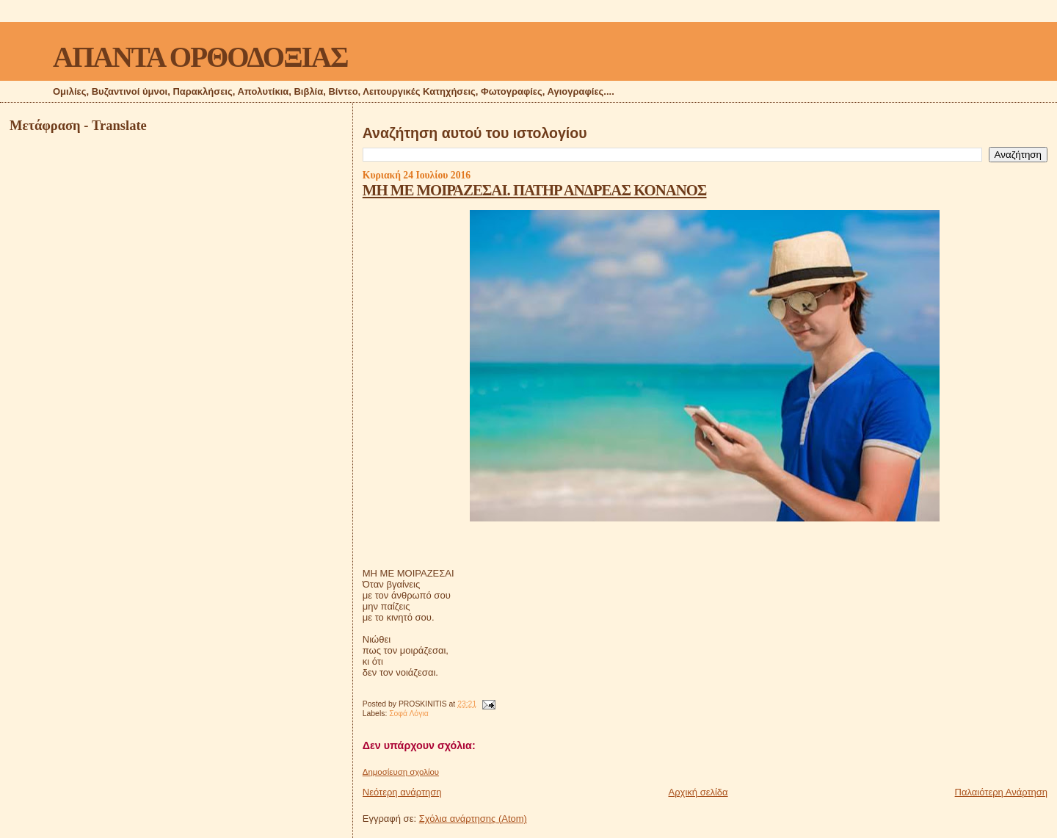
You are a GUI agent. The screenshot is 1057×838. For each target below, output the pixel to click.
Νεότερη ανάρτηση (402, 792)
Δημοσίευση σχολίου (401, 771)
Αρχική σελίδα (698, 792)
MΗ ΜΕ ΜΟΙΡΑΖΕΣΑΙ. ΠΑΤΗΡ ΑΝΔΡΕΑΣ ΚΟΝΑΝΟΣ (535, 189)
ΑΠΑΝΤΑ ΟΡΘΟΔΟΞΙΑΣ (200, 57)
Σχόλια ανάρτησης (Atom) (473, 818)
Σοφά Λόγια (409, 713)
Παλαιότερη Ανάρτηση (1001, 792)
